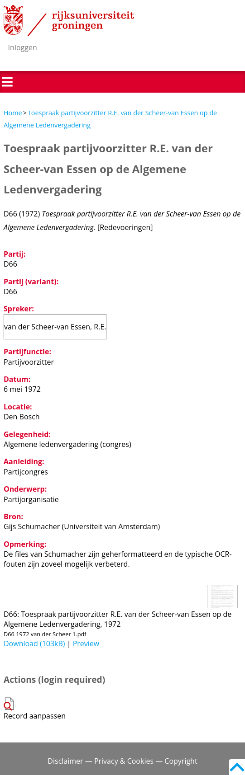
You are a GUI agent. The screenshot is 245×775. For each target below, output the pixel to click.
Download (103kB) (34, 643)
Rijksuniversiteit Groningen (69, 20)
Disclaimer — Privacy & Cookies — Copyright (122, 761)
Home (13, 112)
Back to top (237, 767)
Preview (86, 643)
